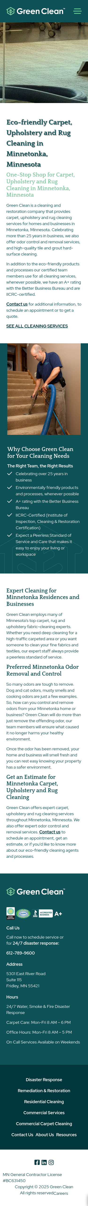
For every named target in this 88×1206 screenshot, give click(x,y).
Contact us (17, 304)
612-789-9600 (20, 953)
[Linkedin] (44, 1162)
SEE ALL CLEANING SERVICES (37, 326)
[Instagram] (51, 1162)
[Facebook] (37, 1162)
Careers (60, 1193)
